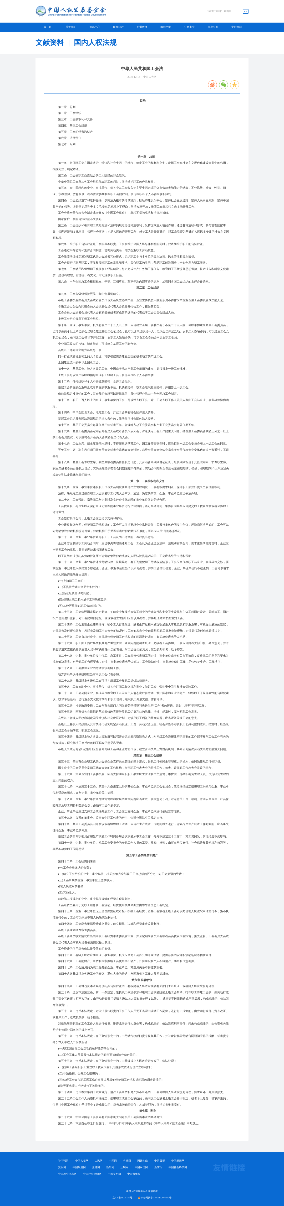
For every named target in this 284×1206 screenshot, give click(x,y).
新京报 (158, 1167)
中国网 (113, 1161)
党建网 (96, 1167)
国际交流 (165, 26)
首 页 (47, 26)
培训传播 (142, 26)
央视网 (127, 1161)
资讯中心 (94, 26)
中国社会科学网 (178, 1167)
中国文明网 (114, 1174)
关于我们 (71, 26)
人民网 (99, 1161)
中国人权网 (81, 1161)
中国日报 (159, 1161)
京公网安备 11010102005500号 (156, 1197)
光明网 (62, 1167)
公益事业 (189, 26)
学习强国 (63, 1161)
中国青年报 (133, 1174)
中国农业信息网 (67, 1174)
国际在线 (142, 1161)
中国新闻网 (177, 1161)
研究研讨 (118, 26)
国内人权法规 (95, 42)
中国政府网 (79, 1167)
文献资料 (236, 26)
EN (245, 11)
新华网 (110, 1167)
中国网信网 (141, 1167)
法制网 (124, 1167)
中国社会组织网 (92, 1174)
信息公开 (213, 26)
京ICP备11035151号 (122, 1197)
